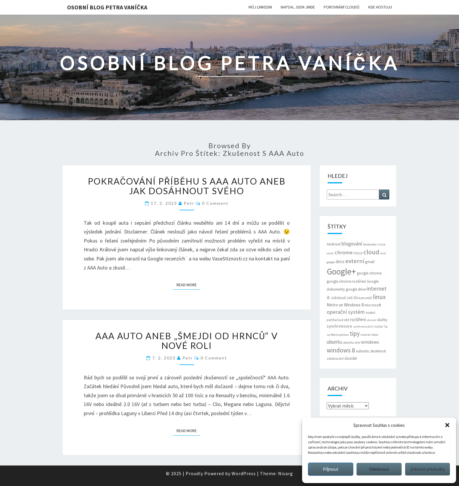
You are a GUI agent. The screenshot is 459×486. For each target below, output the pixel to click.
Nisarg (285, 473)
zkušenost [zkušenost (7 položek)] (378, 351)
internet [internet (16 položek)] (376, 288)
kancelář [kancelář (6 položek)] (365, 298)
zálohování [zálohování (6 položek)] (335, 358)
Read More (188, 284)
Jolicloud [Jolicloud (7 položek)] (338, 297)
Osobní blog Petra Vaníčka (107, 7)
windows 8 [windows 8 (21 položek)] (341, 350)
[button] (447, 425)
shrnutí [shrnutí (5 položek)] (371, 320)
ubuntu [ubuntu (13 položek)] (334, 341)
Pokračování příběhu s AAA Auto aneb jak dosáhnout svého (187, 186)
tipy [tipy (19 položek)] (355, 333)
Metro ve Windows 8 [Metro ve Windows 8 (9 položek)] (345, 305)
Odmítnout (379, 469)
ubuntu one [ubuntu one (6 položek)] (351, 342)
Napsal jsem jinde (298, 7)
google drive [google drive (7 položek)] (356, 289)
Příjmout (330, 469)
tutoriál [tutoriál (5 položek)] (366, 335)
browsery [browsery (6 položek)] (370, 244)
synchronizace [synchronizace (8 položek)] (339, 326)
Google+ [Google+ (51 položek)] (341, 271)
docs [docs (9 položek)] (340, 261)
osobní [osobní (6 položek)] (370, 312)
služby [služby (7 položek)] (382, 319)
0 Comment (215, 203)
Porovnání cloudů (341, 7)
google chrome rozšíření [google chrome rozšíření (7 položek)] (346, 281)
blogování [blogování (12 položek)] (351, 244)
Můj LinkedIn (260, 7)
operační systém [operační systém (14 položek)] (346, 311)
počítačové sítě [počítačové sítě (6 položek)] (338, 320)
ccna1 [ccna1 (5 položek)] (330, 253)
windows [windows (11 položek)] (370, 342)
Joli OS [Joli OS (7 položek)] (352, 297)
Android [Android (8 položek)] (333, 244)
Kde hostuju (380, 7)
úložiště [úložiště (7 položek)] (351, 358)
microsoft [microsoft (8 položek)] (372, 305)
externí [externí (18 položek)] (354, 261)
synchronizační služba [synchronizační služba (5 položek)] (368, 326)
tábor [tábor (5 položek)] (374, 335)
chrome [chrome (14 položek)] (343, 252)
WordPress (244, 473)
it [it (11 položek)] (328, 297)
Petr (189, 203)
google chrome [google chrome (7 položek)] (369, 273)
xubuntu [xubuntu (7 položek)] (362, 351)
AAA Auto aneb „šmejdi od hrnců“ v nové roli (186, 340)
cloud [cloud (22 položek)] (371, 252)
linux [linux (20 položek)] (379, 297)
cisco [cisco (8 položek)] (358, 252)
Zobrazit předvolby (427, 469)
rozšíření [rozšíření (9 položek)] (358, 319)
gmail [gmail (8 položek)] (369, 261)
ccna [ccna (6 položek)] (381, 244)
